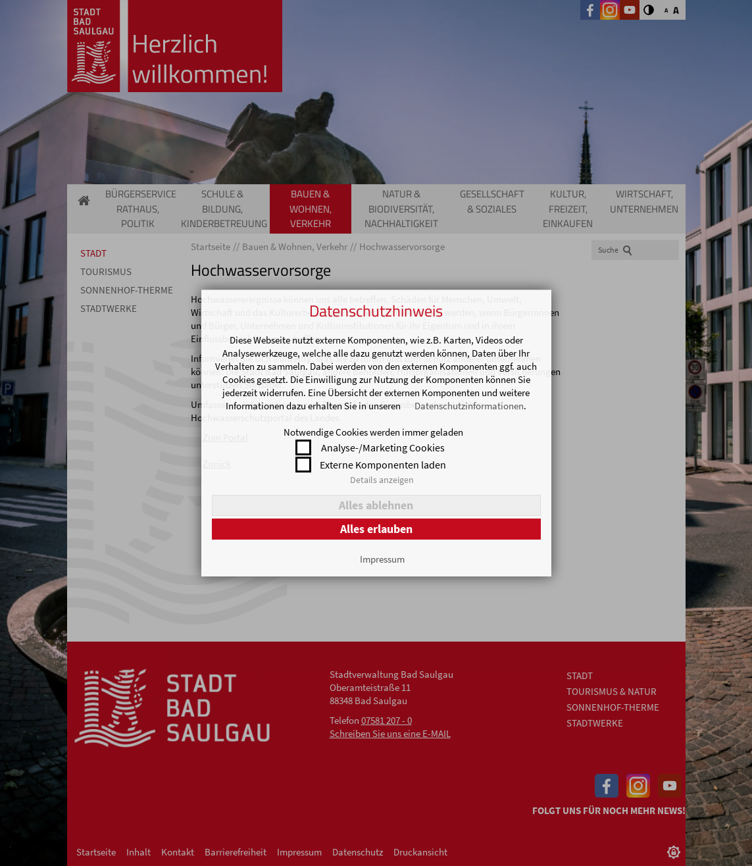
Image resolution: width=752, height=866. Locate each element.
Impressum (382, 559)
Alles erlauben (376, 528)
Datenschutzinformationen (469, 405)
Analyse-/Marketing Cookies (383, 447)
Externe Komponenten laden (383, 464)
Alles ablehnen (376, 505)
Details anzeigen (382, 480)
